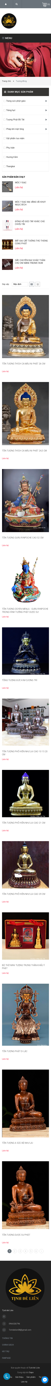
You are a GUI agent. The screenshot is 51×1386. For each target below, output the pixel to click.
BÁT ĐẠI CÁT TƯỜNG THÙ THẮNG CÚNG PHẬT (31, 242)
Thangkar (10, 166)
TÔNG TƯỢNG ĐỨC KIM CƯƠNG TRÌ (19, 680)
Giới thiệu (19, 1377)
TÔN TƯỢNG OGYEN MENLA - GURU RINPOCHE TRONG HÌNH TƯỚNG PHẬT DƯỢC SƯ (25, 610)
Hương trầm (12, 157)
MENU (7, 38)
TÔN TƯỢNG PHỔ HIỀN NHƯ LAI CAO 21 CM (23, 823)
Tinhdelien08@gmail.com (20, 1330)
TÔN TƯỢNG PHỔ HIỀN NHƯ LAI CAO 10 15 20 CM (25, 753)
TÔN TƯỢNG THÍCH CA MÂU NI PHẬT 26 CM (23, 363)
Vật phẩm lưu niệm (15, 138)
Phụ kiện (10, 147)
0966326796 (14, 1324)
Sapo (31, 1372)
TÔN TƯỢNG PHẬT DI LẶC (14, 1051)
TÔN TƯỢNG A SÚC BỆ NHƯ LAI (17, 1143)
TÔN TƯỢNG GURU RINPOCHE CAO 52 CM (22, 537)
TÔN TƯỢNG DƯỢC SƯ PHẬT (16, 1235)
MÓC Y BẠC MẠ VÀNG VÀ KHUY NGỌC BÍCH (30, 203)
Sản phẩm (31, 1377)
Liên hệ (24, 1382)
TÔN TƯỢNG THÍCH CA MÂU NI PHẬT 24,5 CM (24, 450)
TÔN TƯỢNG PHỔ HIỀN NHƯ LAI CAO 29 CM (23, 894)
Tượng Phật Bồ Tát (15, 119)
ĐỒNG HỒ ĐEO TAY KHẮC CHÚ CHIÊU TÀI (30, 222)
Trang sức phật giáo (16, 101)
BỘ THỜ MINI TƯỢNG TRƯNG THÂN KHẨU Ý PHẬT (23, 967)
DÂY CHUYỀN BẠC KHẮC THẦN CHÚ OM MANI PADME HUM (30, 261)
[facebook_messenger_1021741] (44, 1379)
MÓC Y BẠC (20, 182)
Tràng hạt (10, 110)
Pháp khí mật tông (15, 129)
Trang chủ (7, 81)
